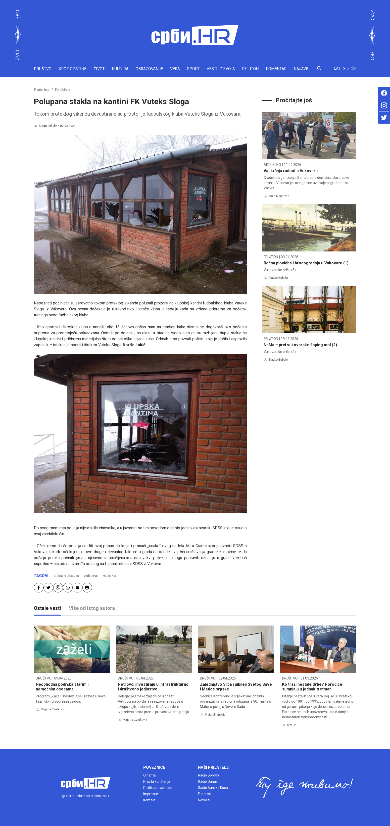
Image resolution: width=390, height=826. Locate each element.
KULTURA (120, 68)
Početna (41, 89)
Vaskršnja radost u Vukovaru (291, 170)
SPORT (193, 68)
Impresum (151, 794)
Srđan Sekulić (48, 126)
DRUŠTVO (42, 68)
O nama (149, 775)
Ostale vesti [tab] (47, 608)
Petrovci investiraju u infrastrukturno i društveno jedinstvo (153, 686)
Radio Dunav (208, 781)
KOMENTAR (276, 68)
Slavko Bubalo (278, 278)
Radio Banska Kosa (213, 788)
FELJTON (250, 68)
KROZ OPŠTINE (72, 68)
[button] (319, 70)
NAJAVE (301, 68)
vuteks (109, 575)
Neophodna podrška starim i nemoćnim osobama (62, 686)
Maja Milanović (279, 196)
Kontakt (149, 800)
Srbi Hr (291, 725)
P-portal (204, 794)
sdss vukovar (67, 575)
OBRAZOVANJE (149, 68)
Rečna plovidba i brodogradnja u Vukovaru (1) (306, 263)
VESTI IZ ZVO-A (221, 68)
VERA (175, 68)
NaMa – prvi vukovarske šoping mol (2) (300, 344)
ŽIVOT (99, 68)
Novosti (204, 800)
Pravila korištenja (156, 781)
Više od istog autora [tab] (92, 608)
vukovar (91, 575)
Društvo (62, 89)
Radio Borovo (208, 775)
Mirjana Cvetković (53, 709)
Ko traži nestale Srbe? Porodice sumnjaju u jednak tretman (312, 686)
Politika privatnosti (157, 788)
